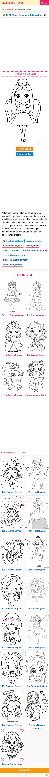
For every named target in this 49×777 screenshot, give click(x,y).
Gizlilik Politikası (24, 776)
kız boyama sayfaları (13, 246)
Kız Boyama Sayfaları (23, 9)
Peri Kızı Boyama (36, 492)
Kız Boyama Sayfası (36, 315)
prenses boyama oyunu (34, 250)
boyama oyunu (34, 241)
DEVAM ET (24, 770)
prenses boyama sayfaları (15, 260)
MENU (44, 3)
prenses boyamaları (12, 265)
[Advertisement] (24, 44)
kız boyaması (32, 246)
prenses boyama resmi (14, 255)
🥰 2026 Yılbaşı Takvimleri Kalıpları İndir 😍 (24, 15)
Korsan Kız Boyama (12, 764)
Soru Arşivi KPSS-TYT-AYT (13, 453)
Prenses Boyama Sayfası (13, 315)
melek (6, 250)
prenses (15, 250)
